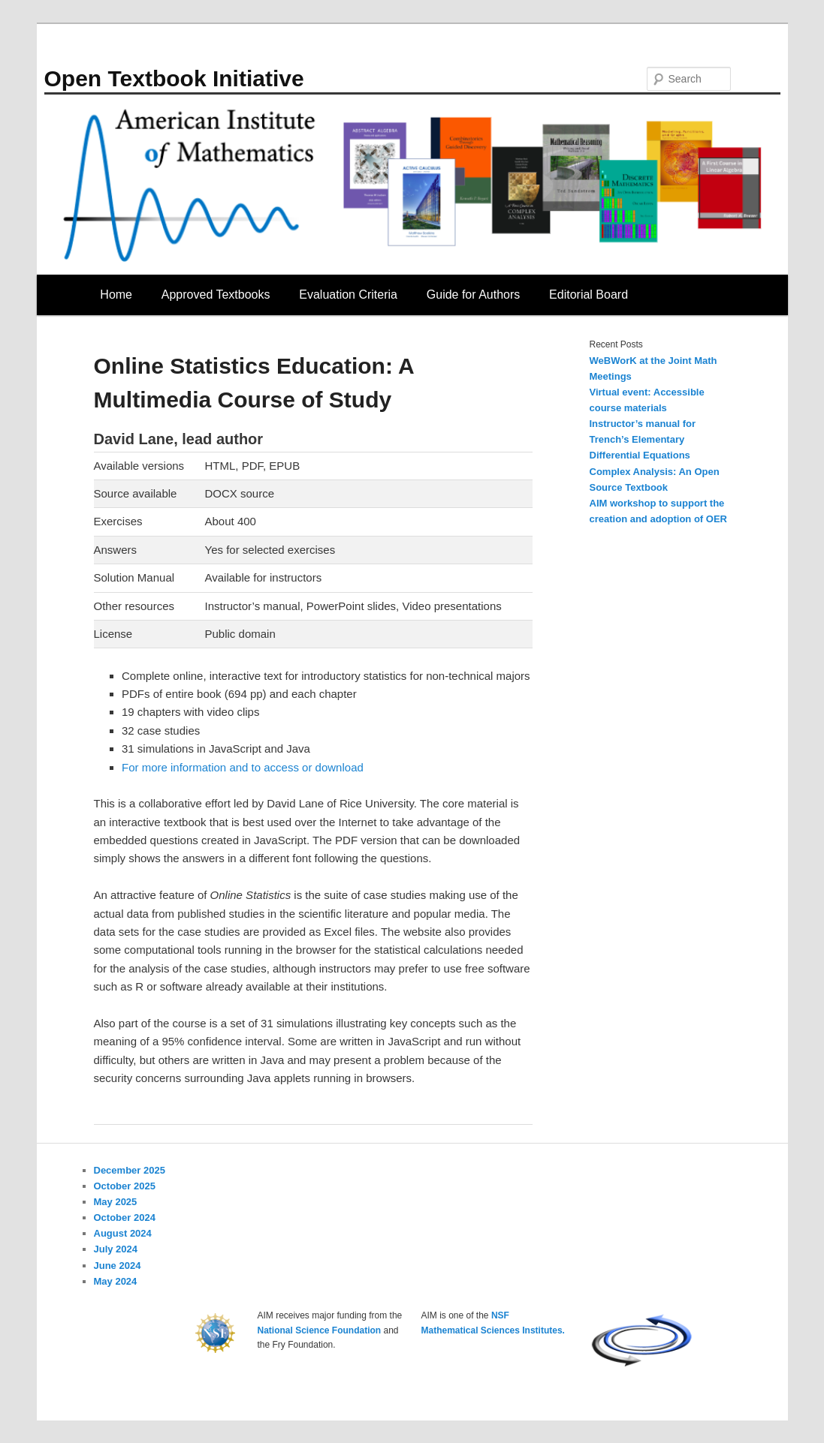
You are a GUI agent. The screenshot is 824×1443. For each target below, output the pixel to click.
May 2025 (115, 1201)
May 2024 (115, 1281)
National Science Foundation (320, 1330)
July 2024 (116, 1249)
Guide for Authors (474, 294)
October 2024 (124, 1217)
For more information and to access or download (243, 767)
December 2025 (129, 1170)
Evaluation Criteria (348, 294)
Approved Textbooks (215, 294)
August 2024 (123, 1233)
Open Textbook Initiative (174, 78)
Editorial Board (588, 294)
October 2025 (124, 1186)
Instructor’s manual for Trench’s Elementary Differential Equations (643, 439)
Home (116, 294)
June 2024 (117, 1265)
